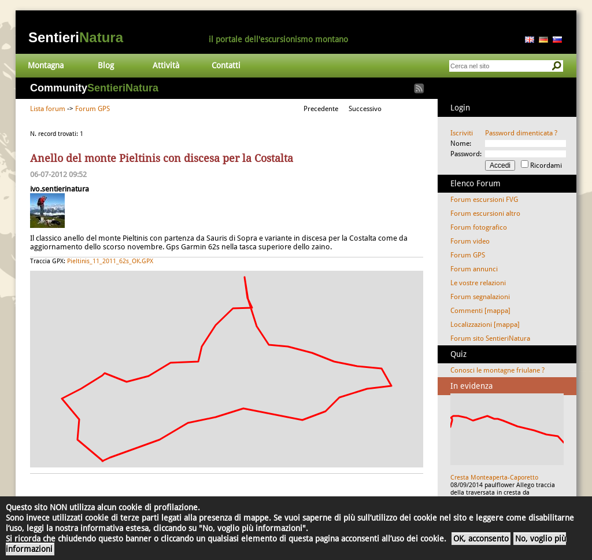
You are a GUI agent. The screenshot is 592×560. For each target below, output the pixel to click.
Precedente (321, 109)
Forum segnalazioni (480, 297)
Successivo (365, 109)
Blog (106, 65)
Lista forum (47, 109)
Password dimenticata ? (521, 133)
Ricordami (546, 165)
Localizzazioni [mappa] (485, 324)
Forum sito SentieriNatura (490, 338)
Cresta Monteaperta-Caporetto (494, 477)
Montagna (46, 65)
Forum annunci (474, 269)
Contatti (226, 65)
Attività (166, 65)
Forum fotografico (478, 227)
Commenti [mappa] (480, 311)
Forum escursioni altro (485, 213)
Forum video (470, 241)
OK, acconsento (481, 538)
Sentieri (75, 37)
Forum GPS (92, 109)
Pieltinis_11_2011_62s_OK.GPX (110, 261)
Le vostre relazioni (478, 283)
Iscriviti (461, 133)
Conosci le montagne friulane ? (497, 370)
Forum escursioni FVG (484, 200)
